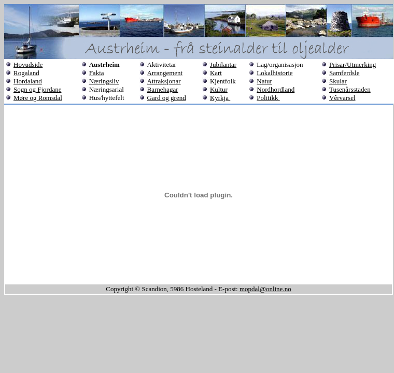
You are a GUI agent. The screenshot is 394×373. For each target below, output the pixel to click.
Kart (216, 73)
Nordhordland (275, 89)
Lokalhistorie (274, 73)
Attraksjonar (164, 81)
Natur (264, 81)
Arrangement (165, 73)
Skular (338, 81)
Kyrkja (220, 98)
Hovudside (28, 64)
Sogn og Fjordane (37, 89)
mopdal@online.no (265, 289)
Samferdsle (344, 73)
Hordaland (27, 81)
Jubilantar (223, 64)
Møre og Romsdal (37, 98)
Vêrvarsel (342, 98)
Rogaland (26, 73)
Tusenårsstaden (350, 89)
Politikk (268, 98)
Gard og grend (166, 98)
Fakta (96, 73)
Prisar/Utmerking (352, 64)
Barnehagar (162, 89)
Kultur (219, 89)
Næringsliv (104, 81)
